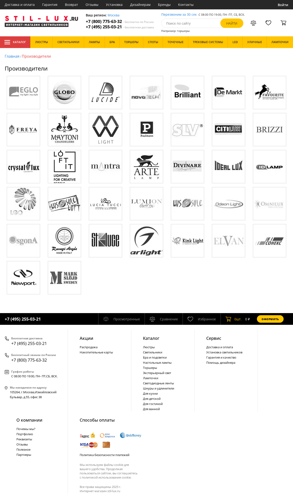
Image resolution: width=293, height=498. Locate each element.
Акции (86, 338)
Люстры (149, 347)
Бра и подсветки (155, 357)
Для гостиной (153, 404)
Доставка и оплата (20, 4)
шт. (233, 319)
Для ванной (151, 409)
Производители (36, 56)
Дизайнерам (140, 4)
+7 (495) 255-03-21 (120, 27)
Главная (12, 56)
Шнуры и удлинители (158, 388)
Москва (114, 15)
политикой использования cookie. (106, 477)
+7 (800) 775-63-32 (120, 21)
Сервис (213, 338)
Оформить (270, 319)
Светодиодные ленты (158, 383)
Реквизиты (24, 439)
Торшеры (150, 368)
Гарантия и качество (221, 357)
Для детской (152, 399)
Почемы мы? (25, 429)
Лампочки (150, 378)
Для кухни (150, 393)
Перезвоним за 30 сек (179, 15)
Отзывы (92, 4)
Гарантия (49, 4)
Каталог (15, 42)
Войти (283, 5)
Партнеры (23, 455)
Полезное (23, 449)
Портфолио (24, 434)
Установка (114, 4)
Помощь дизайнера (220, 362)
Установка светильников (224, 352)
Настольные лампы (157, 362)
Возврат (71, 4)
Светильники (152, 352)
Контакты (186, 4)
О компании (29, 420)
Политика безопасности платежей (104, 455)
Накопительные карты (96, 352)
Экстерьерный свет (157, 373)
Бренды (164, 4)
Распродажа (89, 347)
